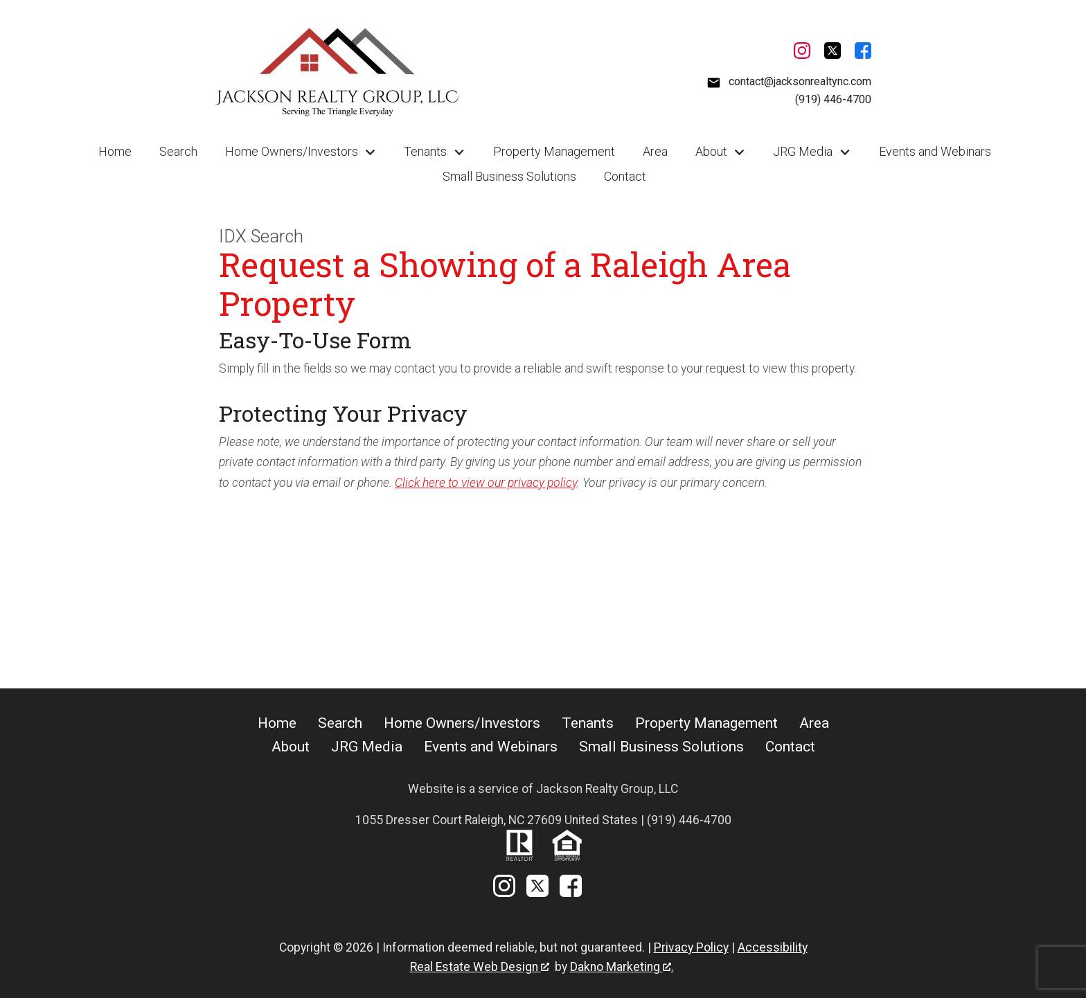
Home (115, 151)
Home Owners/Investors (462, 723)
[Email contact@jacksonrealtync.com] (788, 82)
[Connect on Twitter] (832, 53)
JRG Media (366, 746)
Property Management (554, 151)
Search (178, 151)
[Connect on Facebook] (863, 53)
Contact (625, 176)
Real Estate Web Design (479, 967)
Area (655, 151)
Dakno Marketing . (622, 967)
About (291, 746)
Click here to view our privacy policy (486, 483)
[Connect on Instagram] (802, 53)
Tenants (588, 723)
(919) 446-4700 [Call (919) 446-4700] (833, 99)
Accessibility (773, 947)
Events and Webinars (935, 151)
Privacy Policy (691, 947)
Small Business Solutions (509, 176)
